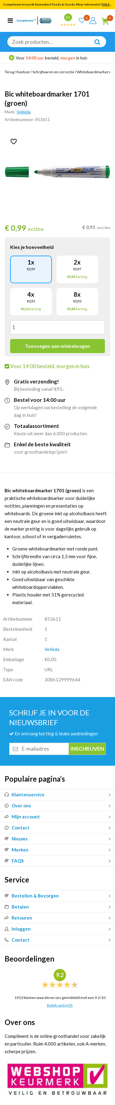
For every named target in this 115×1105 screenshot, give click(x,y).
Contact (17, 827)
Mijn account (22, 816)
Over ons (18, 805)
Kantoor (23, 72)
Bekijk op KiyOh (60, 1005)
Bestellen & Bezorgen (32, 895)
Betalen (17, 906)
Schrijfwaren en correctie (53, 72)
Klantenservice (24, 794)
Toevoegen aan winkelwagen (57, 346)
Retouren (18, 917)
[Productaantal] (57, 327)
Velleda (24, 111)
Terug (9, 72)
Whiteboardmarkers (93, 72)
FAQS (14, 860)
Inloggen (18, 929)
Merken (17, 849)
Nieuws (16, 838)
